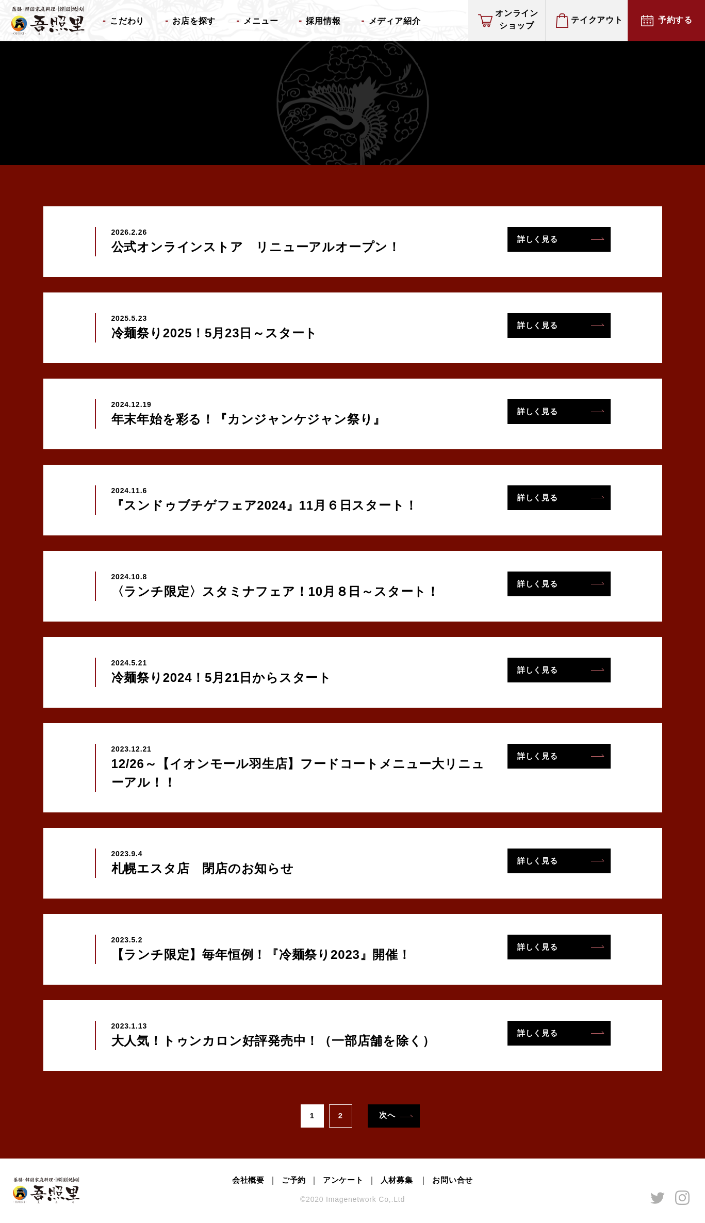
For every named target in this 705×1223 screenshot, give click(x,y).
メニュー (260, 21)
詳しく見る (540, 240)
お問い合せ (457, 1182)
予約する (675, 19)
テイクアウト (597, 19)
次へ (389, 1116)
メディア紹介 (395, 21)
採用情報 (323, 21)
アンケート (342, 1182)
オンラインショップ (516, 19)
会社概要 (243, 1182)
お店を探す (194, 21)
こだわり (127, 21)
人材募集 (399, 1182)
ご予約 (291, 1182)
